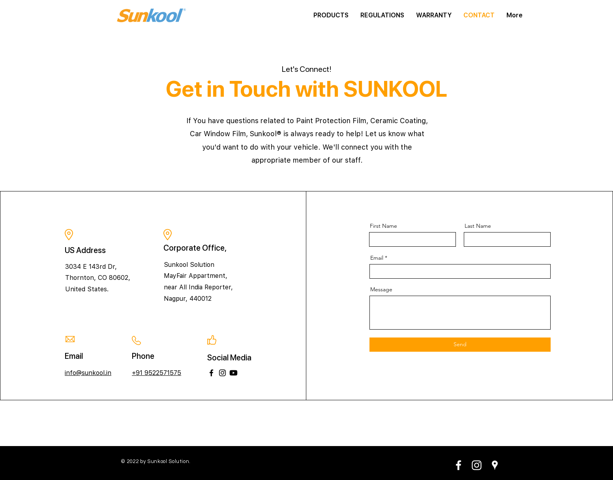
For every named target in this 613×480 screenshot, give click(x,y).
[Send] (460, 345)
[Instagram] (222, 372)
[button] (330, 15)
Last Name (478, 226)
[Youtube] (233, 372)
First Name (383, 226)
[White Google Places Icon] (494, 465)
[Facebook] (211, 372)
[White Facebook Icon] (458, 465)
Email (376, 258)
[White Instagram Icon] (476, 465)
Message (381, 289)
